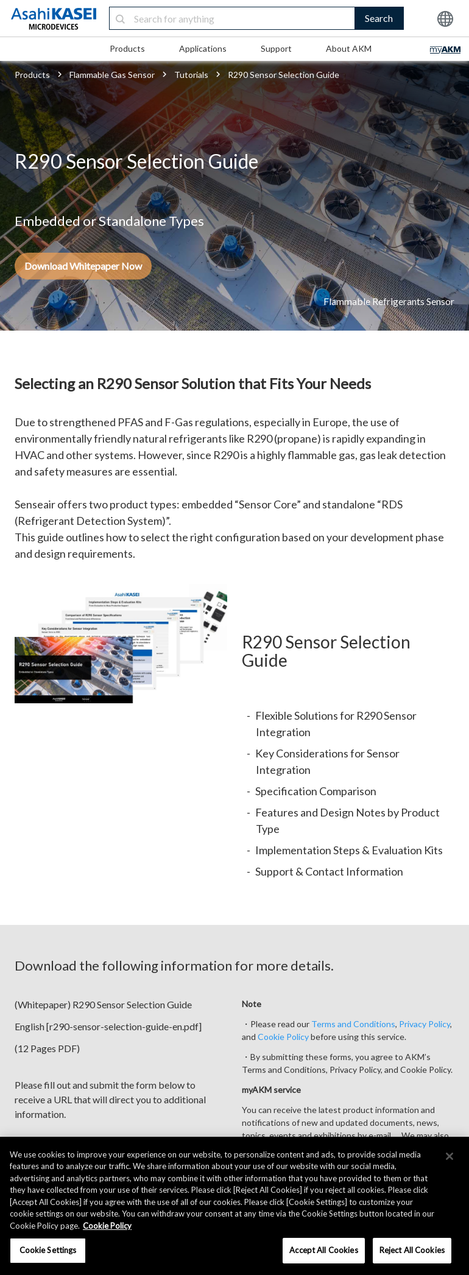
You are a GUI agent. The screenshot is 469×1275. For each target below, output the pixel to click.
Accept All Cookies (323, 1250)
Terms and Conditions (353, 1024)
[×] (449, 1156)
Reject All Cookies (412, 1250)
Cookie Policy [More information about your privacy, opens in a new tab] (107, 1226)
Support (276, 48)
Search (379, 18)
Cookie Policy (283, 1036)
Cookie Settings (48, 1250)
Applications (203, 48)
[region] (234, 1206)
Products (127, 48)
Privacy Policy (424, 1024)
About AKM (349, 48)
